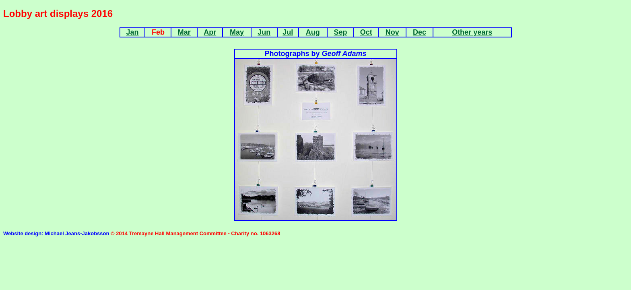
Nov (392, 32)
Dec (419, 32)
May (237, 32)
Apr (210, 32)
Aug (313, 32)
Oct (366, 32)
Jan (132, 32)
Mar (184, 32)
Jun (264, 32)
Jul (288, 32)
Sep (340, 32)
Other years (472, 32)
